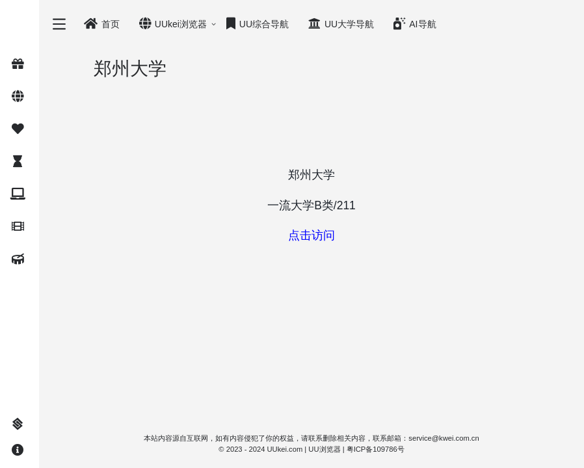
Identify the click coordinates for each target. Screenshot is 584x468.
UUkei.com (285, 449)
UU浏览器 (324, 449)
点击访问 (311, 235)
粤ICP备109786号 (376, 449)
